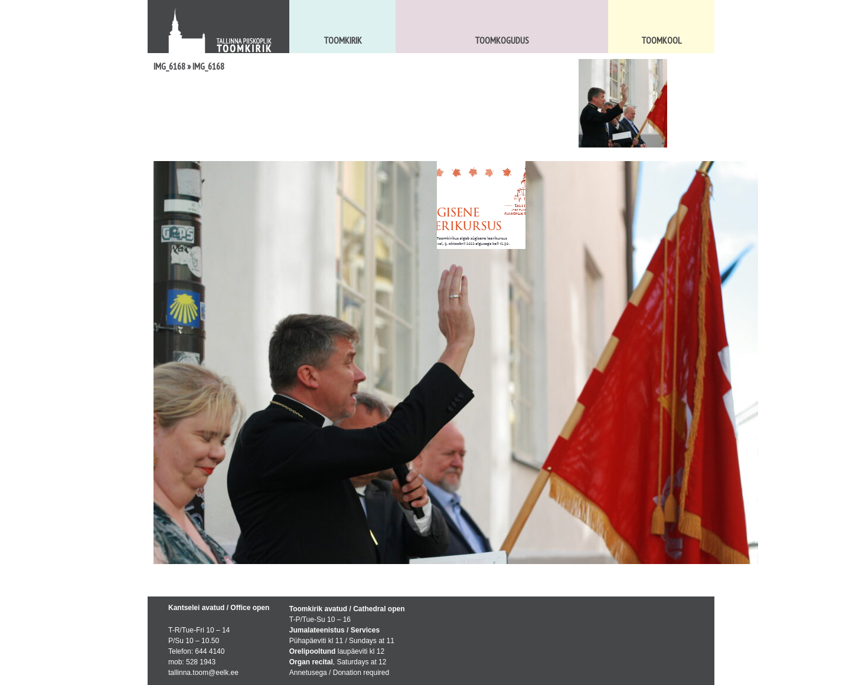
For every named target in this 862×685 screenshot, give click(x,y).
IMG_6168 (169, 66)
